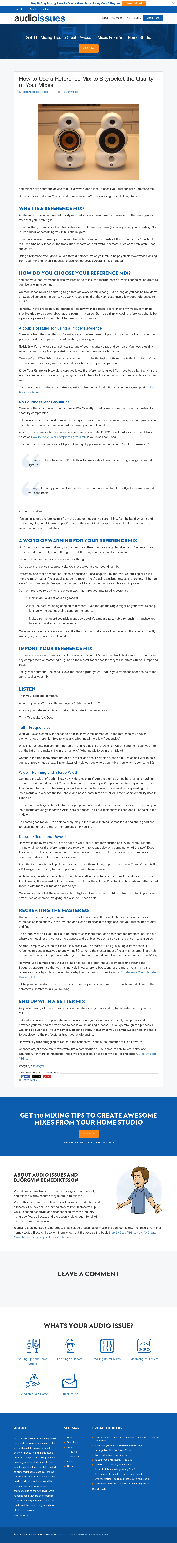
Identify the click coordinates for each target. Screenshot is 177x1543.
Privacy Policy (100, 1535)
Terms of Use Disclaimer (79, 1535)
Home (70, 1438)
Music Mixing (30, 1080)
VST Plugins (134, 18)
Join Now (88, 48)
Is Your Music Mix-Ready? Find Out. (113, 1460)
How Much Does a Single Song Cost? (115, 1470)
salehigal (38, 1066)
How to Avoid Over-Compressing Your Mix (58, 437)
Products (72, 1452)
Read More (21, 1516)
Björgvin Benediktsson (35, 92)
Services (117, 18)
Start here (72, 1442)
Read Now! (134, 3)
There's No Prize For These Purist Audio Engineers (122, 1484)
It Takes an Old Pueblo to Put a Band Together (120, 1474)
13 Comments (70, 92)
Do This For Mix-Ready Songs (111, 1455)
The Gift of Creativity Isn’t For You (113, 1465)
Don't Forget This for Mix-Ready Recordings (118, 1446)
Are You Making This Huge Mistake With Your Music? (122, 1479)
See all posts (100, 1489)
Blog (105, 18)
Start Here (19, 9)
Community (73, 1457)
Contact (45, 9)
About (33, 9)
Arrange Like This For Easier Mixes (113, 1450)
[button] (88, 3)
